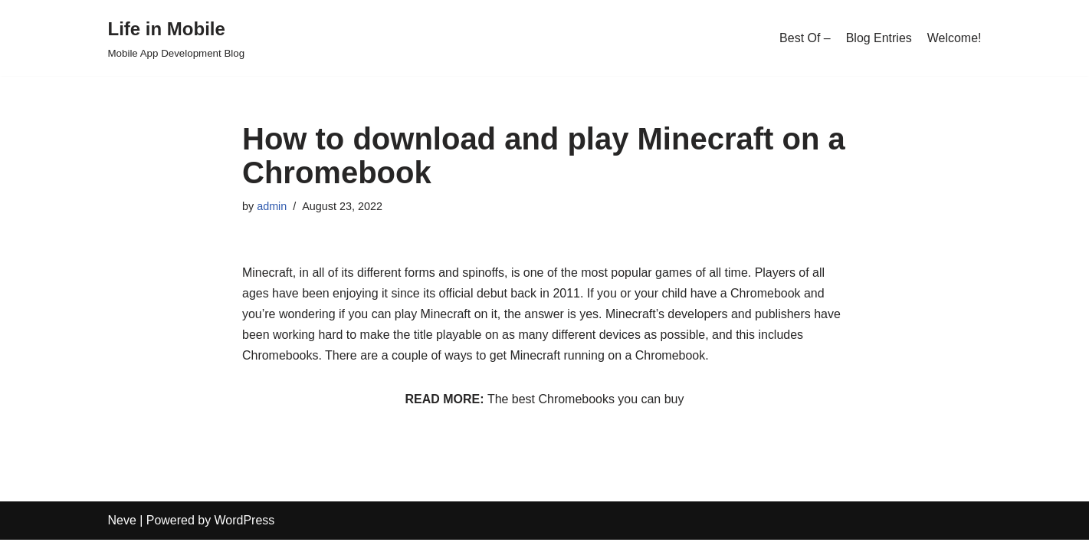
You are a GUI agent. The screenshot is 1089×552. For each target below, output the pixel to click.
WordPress (245, 532)
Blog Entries (878, 37)
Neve (122, 532)
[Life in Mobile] (176, 38)
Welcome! (954, 37)
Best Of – (805, 37)
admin (272, 206)
